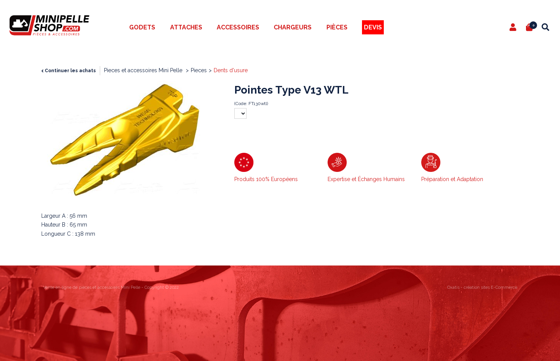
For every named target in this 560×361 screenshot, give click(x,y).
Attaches (186, 27)
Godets (142, 27)
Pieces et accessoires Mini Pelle (144, 70)
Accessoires (238, 27)
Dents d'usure (231, 70)
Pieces (199, 70)
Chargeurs (293, 27)
